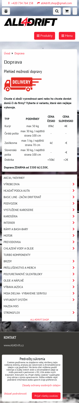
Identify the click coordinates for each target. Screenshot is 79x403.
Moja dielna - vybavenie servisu (40, 293)
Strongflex (40, 313)
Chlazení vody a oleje (40, 248)
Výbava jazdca (40, 287)
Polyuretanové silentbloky (40, 274)
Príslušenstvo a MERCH (40, 268)
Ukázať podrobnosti (15, 393)
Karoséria (40, 216)
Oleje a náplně (40, 280)
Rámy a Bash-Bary (40, 229)
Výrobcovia (40, 184)
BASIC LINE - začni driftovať (40, 197)
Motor (40, 235)
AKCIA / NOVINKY (14, 178)
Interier (40, 223)
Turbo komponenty (17, 255)
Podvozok (40, 203)
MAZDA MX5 (11, 306)
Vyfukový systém (40, 300)
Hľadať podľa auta (40, 191)
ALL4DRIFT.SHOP (39, 319)
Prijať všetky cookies (46, 396)
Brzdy (40, 261)
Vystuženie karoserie (40, 210)
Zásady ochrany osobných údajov (41, 385)
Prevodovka (40, 242)
